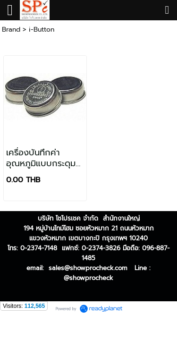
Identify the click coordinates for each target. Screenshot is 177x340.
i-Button (41, 29)
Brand (11, 29)
